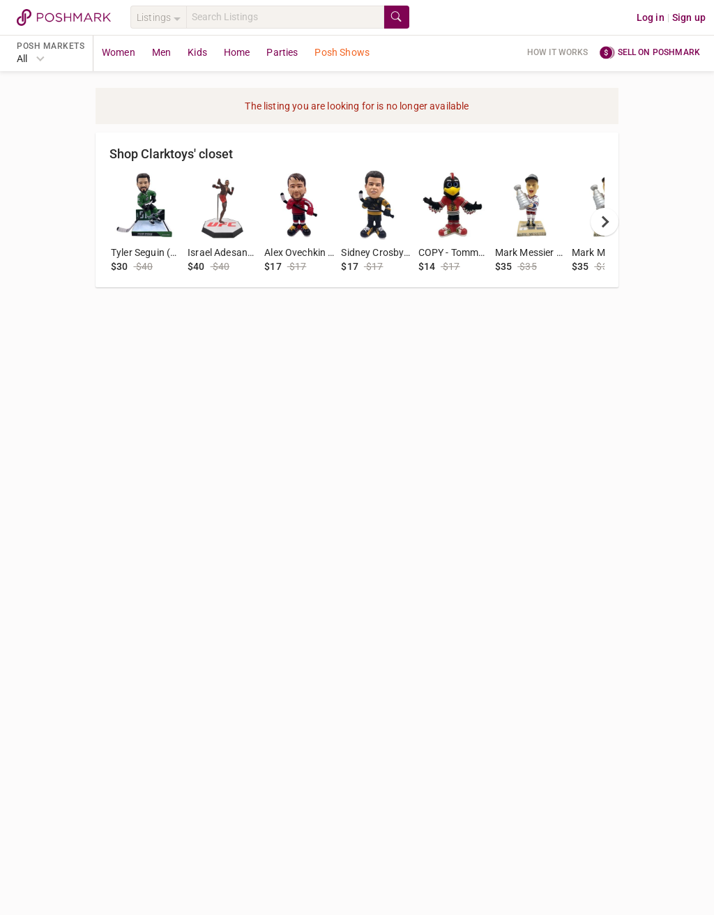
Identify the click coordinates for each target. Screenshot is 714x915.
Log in (650, 17)
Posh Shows (342, 52)
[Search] (285, 17)
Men (161, 52)
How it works (557, 52)
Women (118, 52)
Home (237, 52)
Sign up (689, 17)
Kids (197, 52)
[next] (604, 222)
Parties (282, 52)
